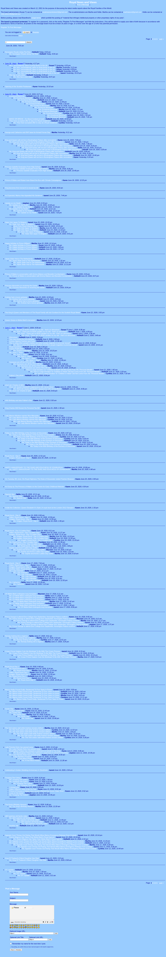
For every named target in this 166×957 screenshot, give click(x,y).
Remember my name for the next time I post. (28, 946)
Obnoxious (13, 337)
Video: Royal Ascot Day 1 (18, 672)
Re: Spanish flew (15, 496)
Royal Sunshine (15, 347)
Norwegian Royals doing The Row (18, 52)
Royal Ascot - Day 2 (12, 563)
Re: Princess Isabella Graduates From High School (28, 169)
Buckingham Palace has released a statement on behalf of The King (34, 751)
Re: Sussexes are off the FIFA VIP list (28, 364)
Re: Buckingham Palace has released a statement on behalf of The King (41, 753)
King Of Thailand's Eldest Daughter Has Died (22, 858)
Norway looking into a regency (16, 636)
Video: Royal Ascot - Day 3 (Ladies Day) (24, 533)
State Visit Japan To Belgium (16, 222)
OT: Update (9, 870)
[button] (49, 925)
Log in (26, 32)
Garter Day (9, 709)
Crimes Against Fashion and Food (22, 341)
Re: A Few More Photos (31, 760)
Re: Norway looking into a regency (22, 638)
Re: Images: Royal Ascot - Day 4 (26, 521)
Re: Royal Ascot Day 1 (17, 668)
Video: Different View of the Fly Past (22, 789)
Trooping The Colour (13, 778)
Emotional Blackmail (17, 96)
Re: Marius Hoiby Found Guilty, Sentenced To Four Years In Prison (34, 691)
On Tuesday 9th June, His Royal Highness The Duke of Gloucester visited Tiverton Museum (39, 479)
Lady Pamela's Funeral (22, 757)
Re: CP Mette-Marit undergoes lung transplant (26, 596)
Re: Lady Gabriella (16, 571)
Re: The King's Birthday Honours (21, 806)
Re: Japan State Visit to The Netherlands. (24, 261)
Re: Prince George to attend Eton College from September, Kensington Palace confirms (42, 619)
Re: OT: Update (15, 872)
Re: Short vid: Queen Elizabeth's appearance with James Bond (37, 389)
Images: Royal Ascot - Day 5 (20, 458)
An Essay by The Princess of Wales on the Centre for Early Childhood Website (34, 487)
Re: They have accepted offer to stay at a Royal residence (35, 123)
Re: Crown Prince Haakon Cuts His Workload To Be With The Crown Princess (38, 653)
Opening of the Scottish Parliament (18, 86)
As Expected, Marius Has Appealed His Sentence (23, 195)
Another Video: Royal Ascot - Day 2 (22, 569)
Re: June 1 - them (16, 352)
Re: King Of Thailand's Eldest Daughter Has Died (27, 860)
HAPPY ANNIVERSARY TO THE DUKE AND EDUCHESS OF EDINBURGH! (34, 467)
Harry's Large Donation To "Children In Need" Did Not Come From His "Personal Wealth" (59, 370)
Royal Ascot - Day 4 (12, 515)
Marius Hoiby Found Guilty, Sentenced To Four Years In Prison (28, 690)
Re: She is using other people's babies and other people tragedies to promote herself (45, 345)
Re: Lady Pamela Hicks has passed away (24, 749)
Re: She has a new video (23, 77)
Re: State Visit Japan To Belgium (21, 224)
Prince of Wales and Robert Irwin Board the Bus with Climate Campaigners (33, 180)
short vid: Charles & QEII (14, 385)
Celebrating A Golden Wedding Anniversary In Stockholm (26, 770)
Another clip (13, 826)
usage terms (36, 18)
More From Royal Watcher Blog (25, 226)
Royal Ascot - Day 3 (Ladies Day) (17, 531)
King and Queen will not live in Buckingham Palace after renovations (30, 140)
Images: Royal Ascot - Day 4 (20, 519)
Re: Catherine (14, 582)
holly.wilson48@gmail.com (11, 14)
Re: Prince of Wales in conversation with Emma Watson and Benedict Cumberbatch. (41, 276)
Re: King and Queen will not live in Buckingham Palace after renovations (36, 142)
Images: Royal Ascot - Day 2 (20, 567)
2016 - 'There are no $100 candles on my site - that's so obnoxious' (34, 330)
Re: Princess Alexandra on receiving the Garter (27, 287)
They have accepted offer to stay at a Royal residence (29, 121)
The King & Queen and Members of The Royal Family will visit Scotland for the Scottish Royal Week (42, 312)
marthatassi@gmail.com (132, 12)
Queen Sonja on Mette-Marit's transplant (20, 320)
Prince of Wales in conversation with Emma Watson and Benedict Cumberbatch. (35, 274)
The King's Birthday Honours (16, 804)
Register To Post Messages (11, 27)
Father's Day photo (16, 375)
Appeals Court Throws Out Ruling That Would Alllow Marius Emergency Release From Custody (41, 835)
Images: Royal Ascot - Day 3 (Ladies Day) (25, 534)
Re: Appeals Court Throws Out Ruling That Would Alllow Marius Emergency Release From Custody (46, 841)
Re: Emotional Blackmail (23, 98)
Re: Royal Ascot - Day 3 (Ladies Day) (23, 542)
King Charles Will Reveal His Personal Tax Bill (22, 408)
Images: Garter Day (16, 711)
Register (29, 907)
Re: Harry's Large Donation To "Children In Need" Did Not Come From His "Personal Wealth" (65, 372)
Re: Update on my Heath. (18, 205)
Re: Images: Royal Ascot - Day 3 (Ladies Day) (31, 536)
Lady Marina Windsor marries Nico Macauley (22, 416)
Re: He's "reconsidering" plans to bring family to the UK (34, 67)
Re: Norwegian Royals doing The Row (23, 54)
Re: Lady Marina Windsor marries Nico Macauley (27, 418)
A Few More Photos (25, 759)
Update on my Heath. (13, 203)
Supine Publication (16, 349)
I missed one (14, 787)
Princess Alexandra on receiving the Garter (21, 286)
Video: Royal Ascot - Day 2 (19, 565)
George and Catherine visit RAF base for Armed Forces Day (27, 132)
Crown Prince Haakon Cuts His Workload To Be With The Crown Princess (32, 651)
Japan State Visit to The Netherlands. (19, 259)
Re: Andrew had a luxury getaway (22, 299)
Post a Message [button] (83, 5)
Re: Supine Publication (22, 351)
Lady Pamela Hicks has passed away (19, 747)
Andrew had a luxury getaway (16, 297)
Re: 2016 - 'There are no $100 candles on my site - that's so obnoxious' (40, 332)
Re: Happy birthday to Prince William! (23, 245)
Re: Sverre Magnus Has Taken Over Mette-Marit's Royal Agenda (38, 839)
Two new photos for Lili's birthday (21, 339)
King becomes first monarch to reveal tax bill (21, 188)
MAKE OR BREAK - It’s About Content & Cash (26, 119)
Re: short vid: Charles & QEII (20, 391)
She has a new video (17, 75)
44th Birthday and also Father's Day (18, 400)
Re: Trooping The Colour (18, 780)
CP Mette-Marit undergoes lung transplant (21, 594)
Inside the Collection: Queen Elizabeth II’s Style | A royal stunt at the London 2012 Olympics (39, 508)
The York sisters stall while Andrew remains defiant (24, 728)
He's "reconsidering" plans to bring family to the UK (28, 65)
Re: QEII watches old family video (22, 818)
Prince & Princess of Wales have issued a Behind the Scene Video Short (36, 791)
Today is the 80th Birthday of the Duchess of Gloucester (26, 433)
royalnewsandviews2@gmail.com (55, 12)
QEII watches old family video (16, 816)
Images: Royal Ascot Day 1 (19, 674)
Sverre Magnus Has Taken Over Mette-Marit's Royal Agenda (32, 837)
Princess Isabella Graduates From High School (22, 167)
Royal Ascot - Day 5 (12, 456)
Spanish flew (10, 494)
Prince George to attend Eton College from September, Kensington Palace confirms (36, 617)
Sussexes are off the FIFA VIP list (21, 362)
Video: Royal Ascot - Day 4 (19, 517)
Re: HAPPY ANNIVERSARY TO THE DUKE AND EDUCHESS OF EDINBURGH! (39, 469)
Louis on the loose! (16, 793)
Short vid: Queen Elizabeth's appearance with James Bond (31, 387)
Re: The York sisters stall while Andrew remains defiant (29, 730)
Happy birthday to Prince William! (17, 243)
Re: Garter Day (15, 713)
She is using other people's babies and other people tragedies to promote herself (39, 343)
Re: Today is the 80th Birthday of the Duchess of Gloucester (31, 435)
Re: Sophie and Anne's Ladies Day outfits (29, 550)
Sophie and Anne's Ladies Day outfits (23, 548)
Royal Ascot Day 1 (12, 667)
